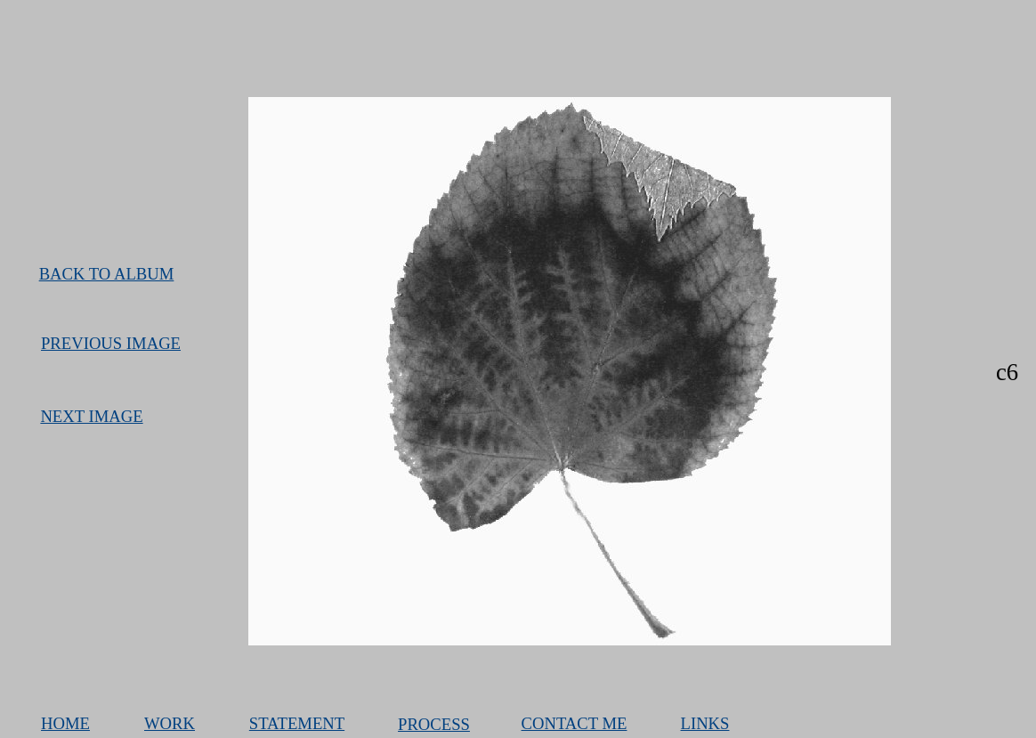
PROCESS (434, 724)
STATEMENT (296, 723)
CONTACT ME (574, 723)
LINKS (705, 723)
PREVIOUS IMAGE (111, 343)
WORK (169, 723)
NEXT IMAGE (91, 416)
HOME (65, 723)
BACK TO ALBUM (106, 273)
